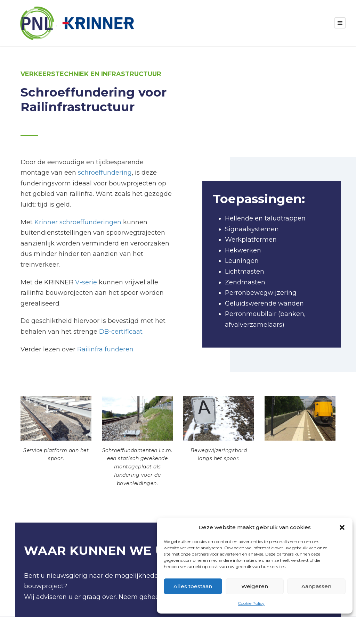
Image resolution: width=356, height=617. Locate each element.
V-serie (86, 282)
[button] (342, 527)
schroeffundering (105, 173)
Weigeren (254, 586)
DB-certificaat (121, 332)
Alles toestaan (192, 586)
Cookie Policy (251, 603)
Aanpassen (316, 586)
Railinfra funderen (105, 349)
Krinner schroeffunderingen (77, 222)
